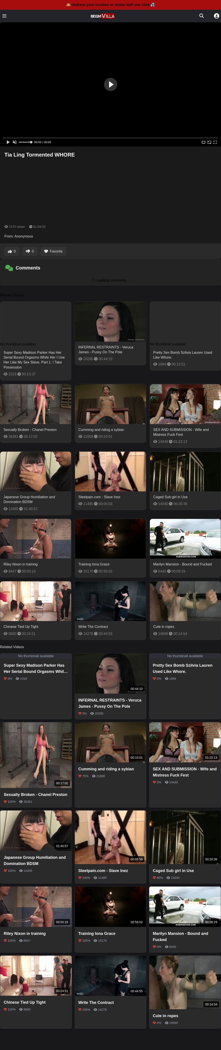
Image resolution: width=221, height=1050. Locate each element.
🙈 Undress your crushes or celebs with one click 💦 (110, 5)
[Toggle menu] (4, 16)
